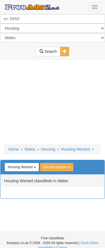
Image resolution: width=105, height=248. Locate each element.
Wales (30, 149)
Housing (48, 149)
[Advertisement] (52, 102)
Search (48, 51)
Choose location (56, 167)
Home (13, 149)
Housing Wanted (77, 149)
